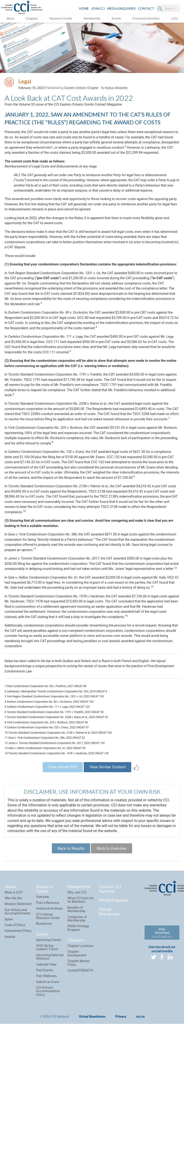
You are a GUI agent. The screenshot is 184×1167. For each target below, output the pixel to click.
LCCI (174, 18)
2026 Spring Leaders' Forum (47, 1073)
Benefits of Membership (76, 1035)
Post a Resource (47, 1029)
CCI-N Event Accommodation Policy (48, 1117)
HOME (84, 8)
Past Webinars (46, 1102)
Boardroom (44, 1050)
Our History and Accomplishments (18, 1037)
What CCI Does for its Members (80, 1026)
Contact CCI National (110, 1015)
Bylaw (9, 1045)
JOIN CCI (98, 8)
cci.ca (140, 1143)
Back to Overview (113, 973)
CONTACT (146, 8)
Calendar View (46, 1090)
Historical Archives (49, 1034)
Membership (92, 18)
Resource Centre (61, 18)
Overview (42, 1023)
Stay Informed (162, 1058)
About (10, 18)
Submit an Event (47, 1108)
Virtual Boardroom (109, 1037)
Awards (10, 1063)
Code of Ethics (15, 1051)
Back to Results (69, 973)
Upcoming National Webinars (49, 1082)
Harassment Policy (18, 1057)
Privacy (120, 1143)
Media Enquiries (121, 8)
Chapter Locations (80, 1072)
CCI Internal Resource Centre (48, 1042)
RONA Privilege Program (78, 1054)
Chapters (32, 18)
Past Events (44, 1096)
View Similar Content (109, 890)
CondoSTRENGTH (80, 1096)
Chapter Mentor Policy (78, 1088)
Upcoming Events (48, 1066)
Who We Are (13, 1024)
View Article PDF (60, 890)
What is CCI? (14, 1018)
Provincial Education (146, 18)
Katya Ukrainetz (116, 89)
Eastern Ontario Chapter (81, 89)
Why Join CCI (76, 1018)
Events (116, 18)
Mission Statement (18, 1030)
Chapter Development (76, 1079)
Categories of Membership (77, 1044)
